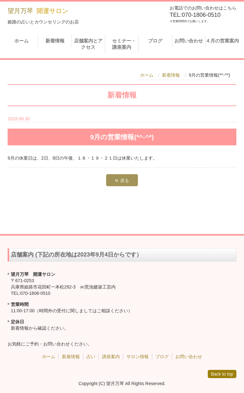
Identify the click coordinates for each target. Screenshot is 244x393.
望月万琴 (20, 10)
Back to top (222, 374)
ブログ (155, 40)
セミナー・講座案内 (122, 44)
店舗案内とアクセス (88, 44)
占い (90, 356)
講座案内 (111, 356)
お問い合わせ (188, 40)
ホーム (21, 40)
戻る (122, 179)
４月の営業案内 (222, 40)
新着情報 (54, 40)
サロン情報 (137, 356)
